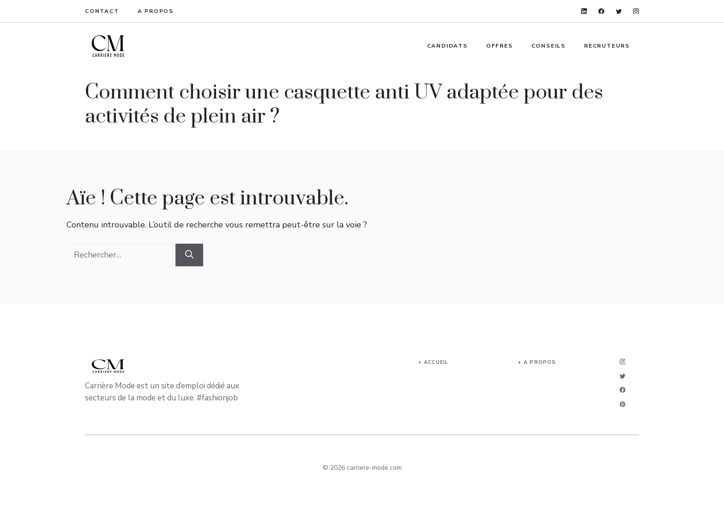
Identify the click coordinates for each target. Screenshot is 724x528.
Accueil (436, 362)
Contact (102, 11)
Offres (499, 45)
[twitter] (619, 11)
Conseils (548, 45)
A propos (156, 11)
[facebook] (601, 11)
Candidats (447, 45)
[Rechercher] (189, 255)
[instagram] (636, 11)
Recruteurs (607, 45)
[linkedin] (584, 11)
